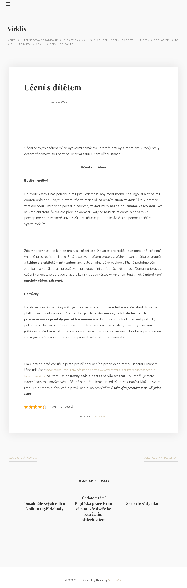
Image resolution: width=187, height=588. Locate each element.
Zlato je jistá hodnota (24, 458)
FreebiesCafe (115, 580)
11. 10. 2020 (59, 102)
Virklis (17, 28)
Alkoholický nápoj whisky (160, 458)
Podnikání (100, 416)
